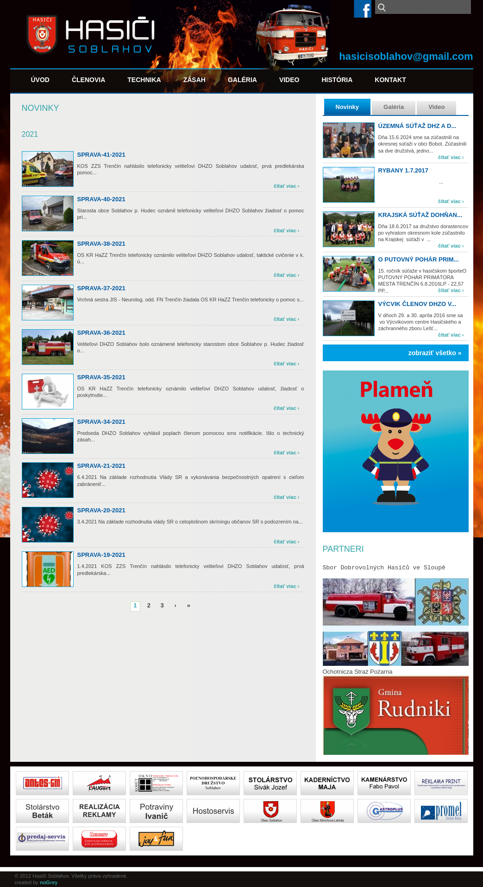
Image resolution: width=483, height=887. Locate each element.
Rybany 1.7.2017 (403, 170)
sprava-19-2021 (101, 554)
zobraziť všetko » (435, 353)
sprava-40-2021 (101, 199)
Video (289, 79)
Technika (144, 79)
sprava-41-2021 (101, 154)
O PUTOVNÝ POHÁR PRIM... (418, 259)
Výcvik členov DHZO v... (417, 303)
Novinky (347, 106)
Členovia (88, 79)
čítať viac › (451, 157)
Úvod (40, 79)
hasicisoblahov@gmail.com (406, 56)
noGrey (49, 882)
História (336, 79)
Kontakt (390, 79)
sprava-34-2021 (101, 421)
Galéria (242, 79)
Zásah (194, 79)
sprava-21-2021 (101, 465)
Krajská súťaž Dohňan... (420, 214)
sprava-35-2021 (101, 377)
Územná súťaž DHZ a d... (417, 125)
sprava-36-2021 (101, 332)
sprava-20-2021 (101, 510)
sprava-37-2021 (101, 288)
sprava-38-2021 (101, 243)
